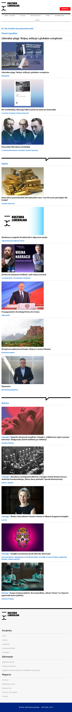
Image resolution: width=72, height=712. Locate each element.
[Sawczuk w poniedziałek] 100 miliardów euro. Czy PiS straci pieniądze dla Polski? (34, 202)
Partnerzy (5, 680)
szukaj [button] (37, 23)
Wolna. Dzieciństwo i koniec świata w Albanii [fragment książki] (34, 520)
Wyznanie (6, 389)
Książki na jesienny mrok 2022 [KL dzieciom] (26, 557)
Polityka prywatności (9, 666)
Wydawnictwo (59, 18)
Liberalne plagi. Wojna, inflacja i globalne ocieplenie (24, 75)
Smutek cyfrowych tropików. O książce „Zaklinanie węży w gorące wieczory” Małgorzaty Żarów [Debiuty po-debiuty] (35, 441)
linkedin (46, 626)
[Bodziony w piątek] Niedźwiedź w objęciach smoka (24, 240)
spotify (53, 626)
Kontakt (4, 640)
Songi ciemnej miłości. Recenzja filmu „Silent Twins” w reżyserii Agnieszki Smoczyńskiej (34, 597)
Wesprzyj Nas (6, 688)
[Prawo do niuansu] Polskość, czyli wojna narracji (23, 278)
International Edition (8, 648)
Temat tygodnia (9, 18)
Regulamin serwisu (8, 662)
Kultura (22, 18)
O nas (4, 636)
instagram (32, 626)
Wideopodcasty (35, 18)
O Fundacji (5, 652)
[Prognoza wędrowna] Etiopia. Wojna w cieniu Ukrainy (25, 352)
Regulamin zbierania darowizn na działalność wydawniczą (21, 670)
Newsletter (6, 644)
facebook (19, 626)
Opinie (48, 18)
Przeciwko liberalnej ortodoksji (15, 150)
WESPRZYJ (65, 12)
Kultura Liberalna (14, 8)
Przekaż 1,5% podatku (9, 692)
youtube (26, 626)
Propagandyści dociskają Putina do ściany (20, 315)
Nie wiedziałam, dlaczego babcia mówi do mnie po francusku (28, 113)
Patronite (5, 696)
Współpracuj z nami (8, 684)
